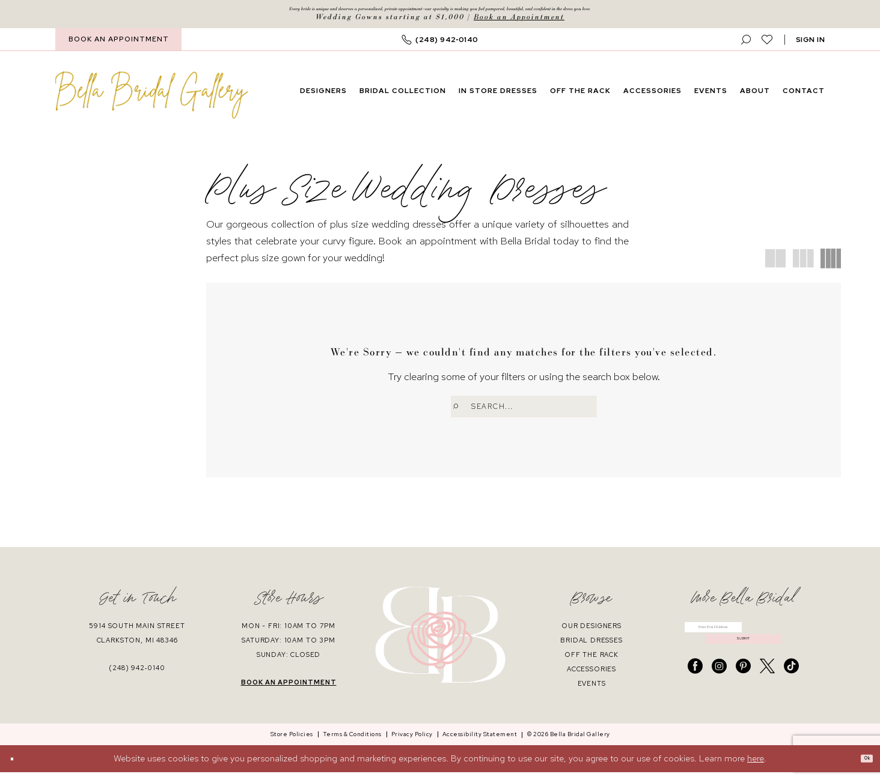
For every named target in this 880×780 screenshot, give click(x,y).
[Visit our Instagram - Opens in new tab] (719, 695)
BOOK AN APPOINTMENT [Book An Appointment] (119, 45)
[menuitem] (118, 45)
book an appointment (289, 689)
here (755, 766)
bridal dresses (591, 647)
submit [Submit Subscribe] (743, 663)
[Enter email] (743, 639)
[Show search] (746, 45)
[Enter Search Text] (524, 412)
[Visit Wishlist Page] (767, 45)
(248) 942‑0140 (137, 675)
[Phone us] (440, 45)
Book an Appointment (519, 22)
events (592, 690)
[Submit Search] (461, 412)
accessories (591, 676)
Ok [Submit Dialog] (860, 766)
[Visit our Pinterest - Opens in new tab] (743, 695)
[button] (810, 45)
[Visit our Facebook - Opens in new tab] (695, 695)
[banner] (151, 100)
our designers (591, 633)
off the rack (591, 662)
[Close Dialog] (17, 766)
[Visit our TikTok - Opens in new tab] (791, 695)
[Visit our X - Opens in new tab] (767, 695)
